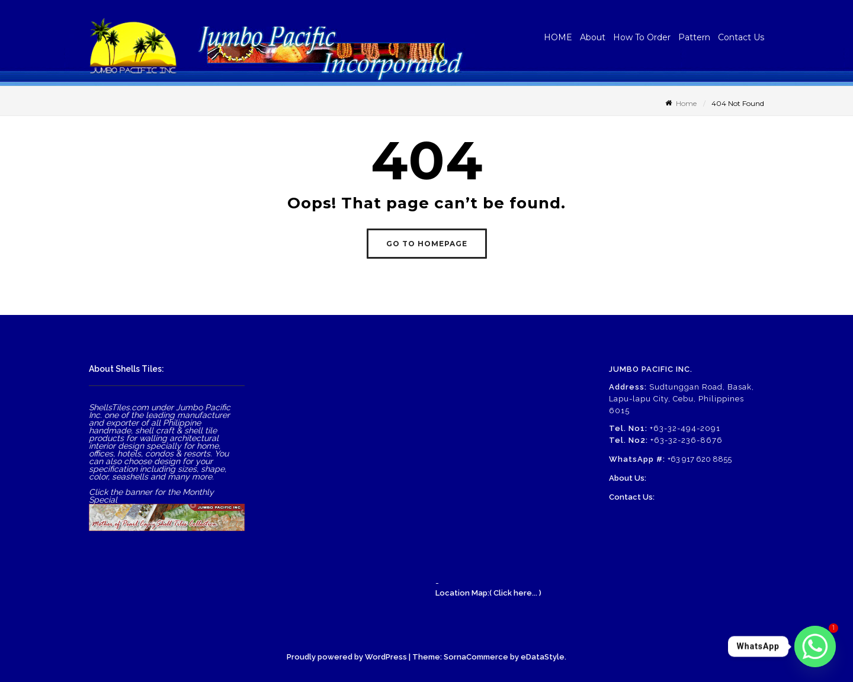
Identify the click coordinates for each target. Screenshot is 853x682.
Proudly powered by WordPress (347, 656)
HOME (558, 37)
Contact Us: (632, 497)
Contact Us (741, 37)
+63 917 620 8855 (700, 459)
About (592, 37)
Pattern (694, 37)
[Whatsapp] (815, 646)
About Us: (627, 478)
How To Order (642, 37)
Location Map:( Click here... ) (488, 592)
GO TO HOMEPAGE (426, 243)
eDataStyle (543, 656)
